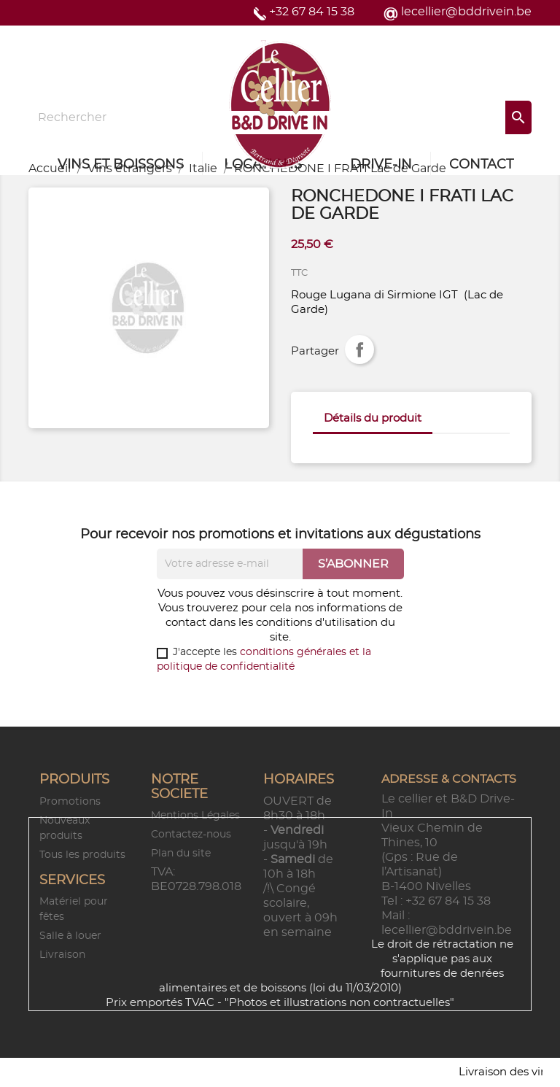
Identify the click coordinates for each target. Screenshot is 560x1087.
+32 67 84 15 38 (311, 12)
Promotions (70, 802)
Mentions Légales (195, 816)
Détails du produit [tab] (372, 418)
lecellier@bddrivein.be (466, 12)
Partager (359, 349)
